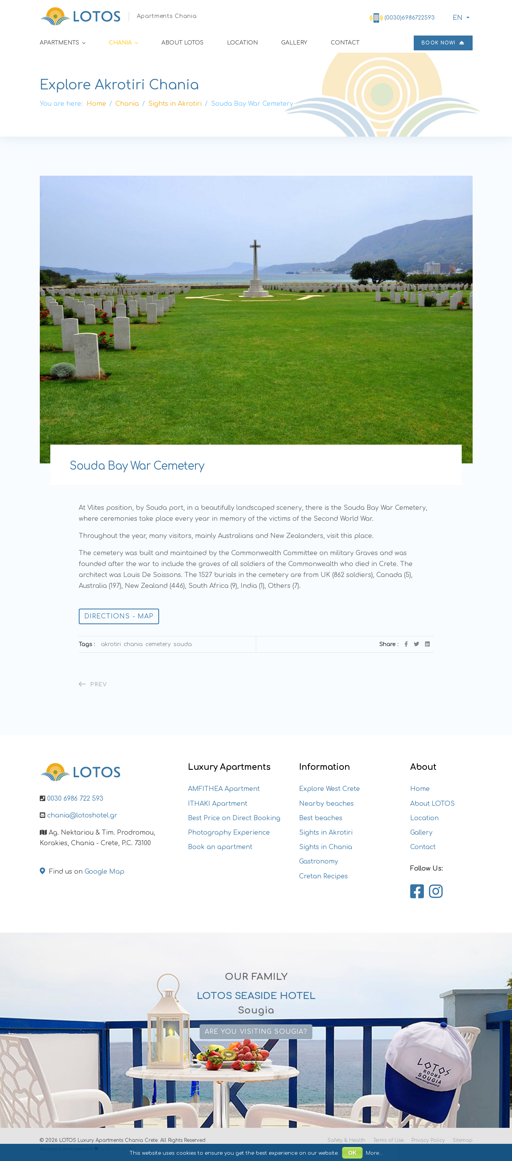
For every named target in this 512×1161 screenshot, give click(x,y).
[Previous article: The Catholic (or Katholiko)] (93, 684)
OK (352, 1153)
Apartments (59, 43)
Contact (345, 43)
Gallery (294, 43)
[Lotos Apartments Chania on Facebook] (417, 892)
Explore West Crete (329, 788)
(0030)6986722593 (409, 18)
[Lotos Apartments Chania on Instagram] (436, 892)
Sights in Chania (325, 847)
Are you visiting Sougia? (256, 1031)
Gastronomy (318, 861)
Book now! (443, 43)
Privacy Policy (428, 1140)
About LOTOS (182, 43)
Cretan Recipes (323, 876)
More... (374, 1153)
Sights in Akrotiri (326, 832)
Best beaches (320, 818)
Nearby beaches (326, 803)
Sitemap (463, 1140)
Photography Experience (229, 832)
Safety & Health (346, 1140)
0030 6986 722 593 (75, 798)
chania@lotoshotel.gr (82, 815)
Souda (183, 644)
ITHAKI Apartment (217, 803)
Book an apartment (220, 847)
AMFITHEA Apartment (224, 788)
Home (420, 788)
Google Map (104, 871)
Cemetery (158, 644)
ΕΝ (456, 17)
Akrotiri (111, 644)
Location (242, 43)
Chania (120, 43)
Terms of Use (388, 1140)
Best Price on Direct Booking (234, 818)
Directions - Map (119, 616)
